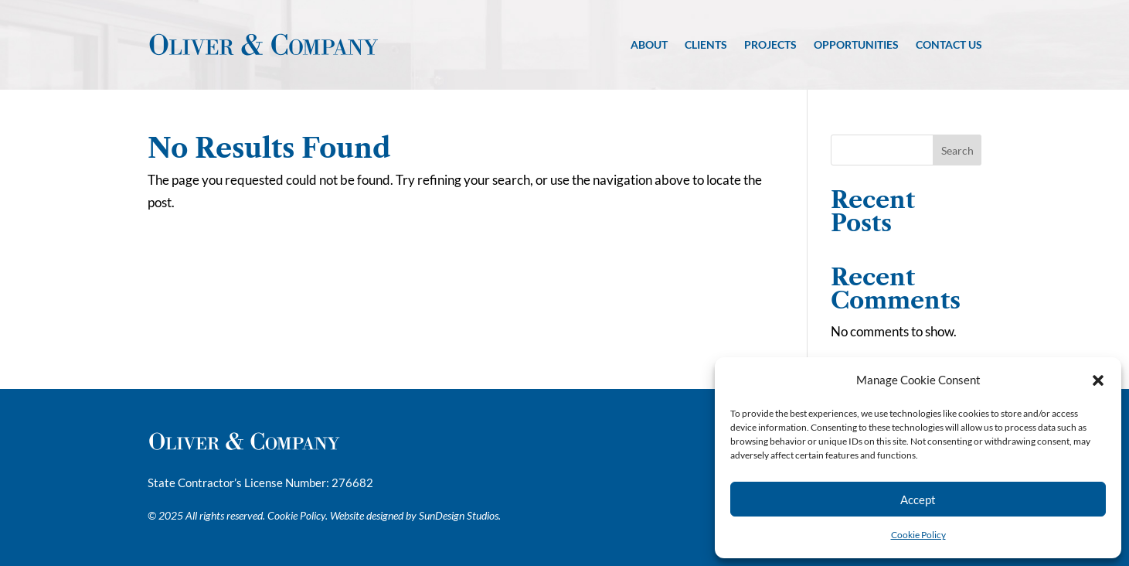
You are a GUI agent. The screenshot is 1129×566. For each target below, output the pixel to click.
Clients (706, 44)
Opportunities (856, 44)
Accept (918, 499)
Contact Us (949, 44)
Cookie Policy (918, 534)
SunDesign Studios (458, 515)
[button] (1098, 380)
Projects (770, 44)
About (649, 44)
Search (957, 150)
